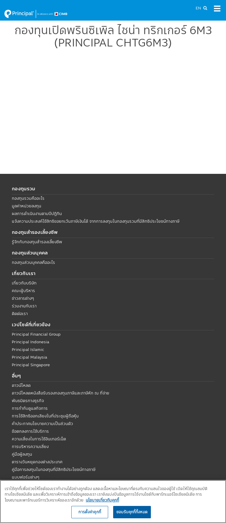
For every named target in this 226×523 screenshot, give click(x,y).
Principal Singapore (31, 365)
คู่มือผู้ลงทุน (22, 454)
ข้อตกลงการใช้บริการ (30, 431)
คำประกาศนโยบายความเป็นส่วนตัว (42, 424)
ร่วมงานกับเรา (24, 306)
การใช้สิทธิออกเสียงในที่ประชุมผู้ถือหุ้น (45, 416)
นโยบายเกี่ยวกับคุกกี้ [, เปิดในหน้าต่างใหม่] (102, 500)
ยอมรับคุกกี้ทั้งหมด (132, 511)
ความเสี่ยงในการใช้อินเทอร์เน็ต (39, 439)
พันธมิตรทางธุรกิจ (28, 401)
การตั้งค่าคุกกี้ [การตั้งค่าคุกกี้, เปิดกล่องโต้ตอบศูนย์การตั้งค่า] (89, 511)
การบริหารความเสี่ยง (30, 446)
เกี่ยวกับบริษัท (24, 283)
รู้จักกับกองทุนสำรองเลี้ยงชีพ (37, 242)
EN (198, 8)
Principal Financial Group (36, 334)
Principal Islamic (28, 349)
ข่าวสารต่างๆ (23, 298)
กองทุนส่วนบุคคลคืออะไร (33, 262)
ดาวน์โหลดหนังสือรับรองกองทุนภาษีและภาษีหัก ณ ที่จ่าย (60, 393)
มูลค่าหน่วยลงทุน (26, 206)
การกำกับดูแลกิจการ (30, 408)
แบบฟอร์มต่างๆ (25, 477)
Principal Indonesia (30, 342)
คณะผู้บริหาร (23, 291)
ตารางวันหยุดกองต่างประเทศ (37, 462)
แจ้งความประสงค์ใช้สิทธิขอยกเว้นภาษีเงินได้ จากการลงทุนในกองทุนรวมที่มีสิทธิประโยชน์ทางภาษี (95, 221)
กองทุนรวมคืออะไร (28, 198)
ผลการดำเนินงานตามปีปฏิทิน (37, 213)
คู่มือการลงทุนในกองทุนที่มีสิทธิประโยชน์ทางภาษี (53, 469)
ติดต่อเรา (20, 314)
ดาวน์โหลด (21, 385)
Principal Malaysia (29, 357)
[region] (113, 501)
